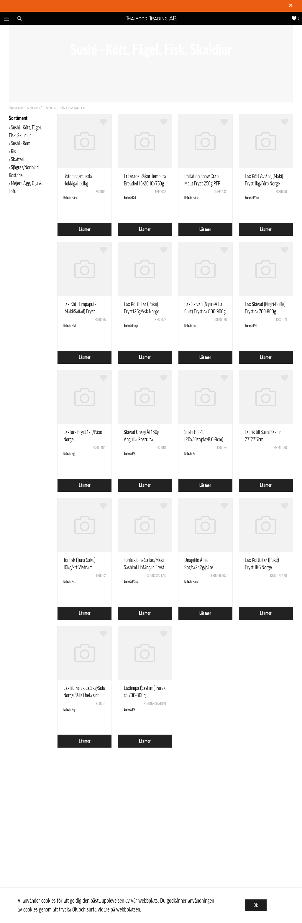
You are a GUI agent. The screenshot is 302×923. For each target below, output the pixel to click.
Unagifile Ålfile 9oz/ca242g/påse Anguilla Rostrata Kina (203, 567)
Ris (13, 151)
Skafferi (17, 159)
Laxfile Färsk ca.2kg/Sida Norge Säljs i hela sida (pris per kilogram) (84, 695)
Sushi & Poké (34, 108)
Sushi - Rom (20, 143)
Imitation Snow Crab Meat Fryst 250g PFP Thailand (202, 184)
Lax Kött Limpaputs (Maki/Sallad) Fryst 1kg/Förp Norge (79, 312)
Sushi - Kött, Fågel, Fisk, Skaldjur (65, 108)
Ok (256, 905)
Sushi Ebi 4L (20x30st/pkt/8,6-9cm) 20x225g (203, 440)
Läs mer (85, 229)
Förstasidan (16, 108)
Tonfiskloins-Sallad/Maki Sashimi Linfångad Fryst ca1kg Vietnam (144, 567)
